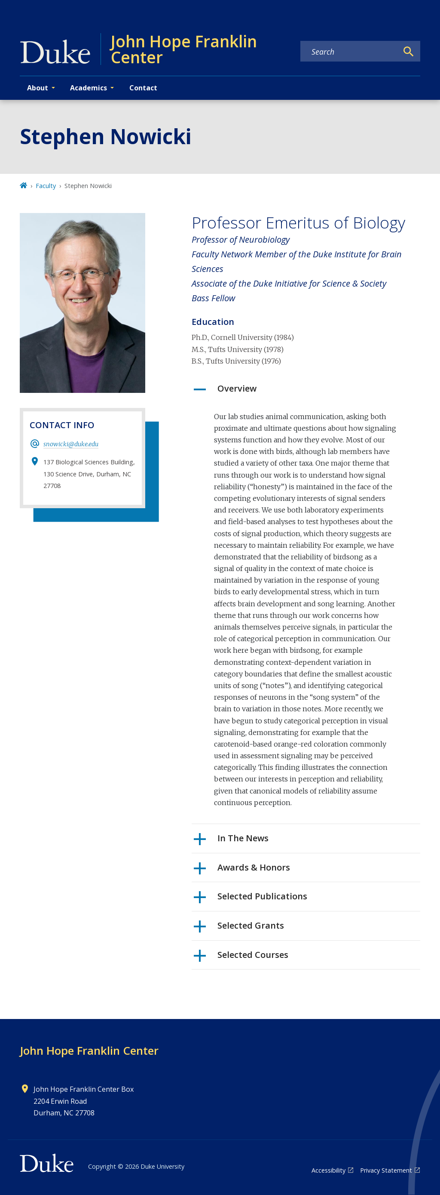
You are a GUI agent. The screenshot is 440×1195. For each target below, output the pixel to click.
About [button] (37, 88)
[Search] (408, 51)
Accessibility (328, 1170)
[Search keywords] (349, 51)
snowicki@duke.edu (70, 444)
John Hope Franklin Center (89, 1050)
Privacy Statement (386, 1170)
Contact (143, 88)
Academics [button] (88, 88)
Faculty (46, 186)
